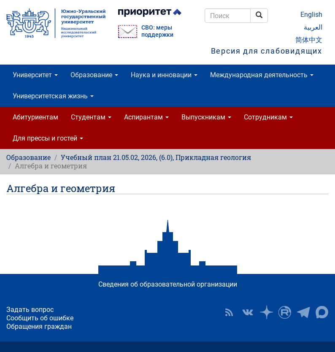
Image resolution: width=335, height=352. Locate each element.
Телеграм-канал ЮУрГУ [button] (303, 312)
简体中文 (308, 40)
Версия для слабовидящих (266, 50)
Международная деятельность (261, 75)
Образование (94, 75)
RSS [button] (229, 312)
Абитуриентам (35, 117)
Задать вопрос (30, 310)
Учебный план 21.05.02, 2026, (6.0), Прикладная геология (156, 157)
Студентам (91, 117)
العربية (313, 27)
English (311, 15)
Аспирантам (146, 117)
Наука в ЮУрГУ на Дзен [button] (266, 312)
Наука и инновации (164, 75)
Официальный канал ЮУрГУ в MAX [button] (322, 312)
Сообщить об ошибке (39, 318)
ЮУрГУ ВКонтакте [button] (247, 312)
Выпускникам (206, 117)
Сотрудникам (268, 117)
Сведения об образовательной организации (167, 284)
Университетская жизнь (53, 96)
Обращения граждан (39, 326)
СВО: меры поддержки (157, 31)
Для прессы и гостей (48, 138)
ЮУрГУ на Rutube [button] (285, 312)
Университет (35, 75)
